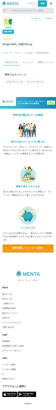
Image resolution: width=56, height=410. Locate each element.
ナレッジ (27, 62)
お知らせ (6, 318)
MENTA (29, 404)
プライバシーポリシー (12, 351)
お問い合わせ (8, 327)
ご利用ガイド (8, 304)
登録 (42, 3)
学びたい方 (7, 299)
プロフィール (11, 62)
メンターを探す (9, 365)
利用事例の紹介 (9, 308)
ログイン (32, 3)
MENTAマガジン (9, 379)
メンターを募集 (9, 369)
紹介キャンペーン (10, 313)
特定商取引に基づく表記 (13, 346)
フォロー (48, 19)
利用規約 (6, 341)
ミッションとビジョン (12, 322)
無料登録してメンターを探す (28, 248)
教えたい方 (7, 294)
